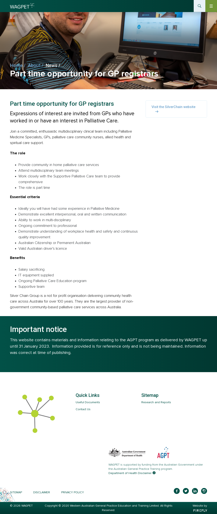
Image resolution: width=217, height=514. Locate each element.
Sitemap (16, 492)
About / (37, 65)
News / (54, 65)
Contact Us (83, 409)
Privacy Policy (72, 492)
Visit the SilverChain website (173, 109)
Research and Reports (156, 402)
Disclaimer (41, 492)
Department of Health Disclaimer (130, 473)
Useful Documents (88, 402)
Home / (19, 65)
